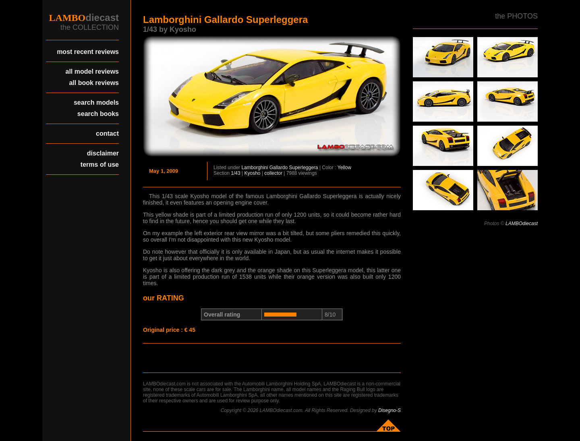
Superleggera (303, 167)
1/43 (235, 173)
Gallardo (278, 167)
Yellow (344, 167)
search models (96, 102)
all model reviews (92, 71)
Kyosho (252, 173)
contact (107, 133)
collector (273, 173)
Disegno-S (389, 410)
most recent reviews (88, 51)
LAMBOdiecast (521, 223)
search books (98, 113)
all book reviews (94, 82)
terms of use (100, 164)
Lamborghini (254, 167)
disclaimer (103, 153)
